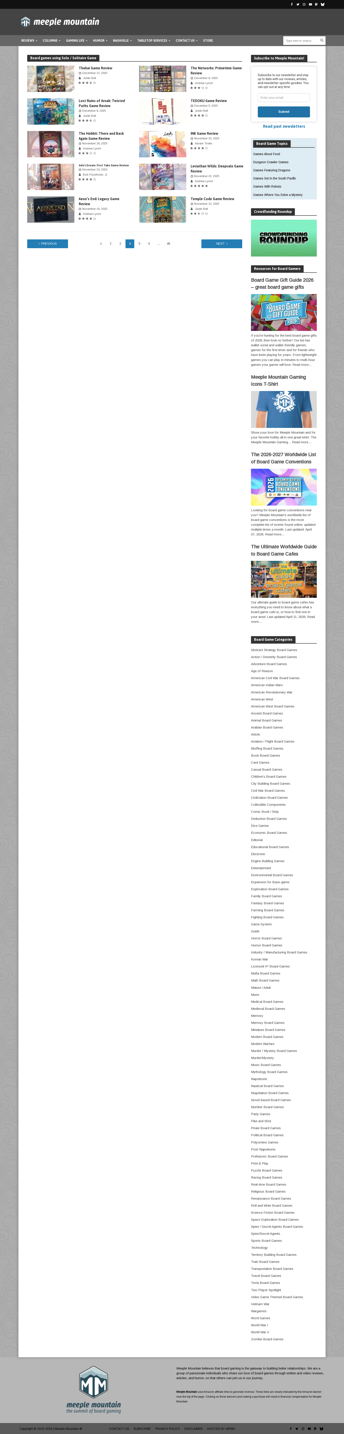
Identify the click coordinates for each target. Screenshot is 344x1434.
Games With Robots (267, 186)
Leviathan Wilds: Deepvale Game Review (217, 168)
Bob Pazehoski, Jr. (95, 174)
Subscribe (142, 1428)
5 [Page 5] (139, 243)
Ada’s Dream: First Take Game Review (104, 165)
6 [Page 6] (149, 243)
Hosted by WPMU (221, 1428)
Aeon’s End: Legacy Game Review (99, 201)
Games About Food (266, 154)
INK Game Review (204, 133)
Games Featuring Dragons (271, 170)
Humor (98, 40)
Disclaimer (194, 1428)
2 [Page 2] (110, 243)
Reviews (27, 40)
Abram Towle (203, 143)
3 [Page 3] (120, 243)
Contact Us (185, 40)
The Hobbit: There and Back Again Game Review (101, 135)
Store (208, 40)
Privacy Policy (167, 1428)
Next (220, 243)
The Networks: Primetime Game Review (216, 70)
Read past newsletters (284, 126)
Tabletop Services (152, 40)
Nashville (121, 40)
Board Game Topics (272, 143)
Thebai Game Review (95, 68)
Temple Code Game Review (212, 199)
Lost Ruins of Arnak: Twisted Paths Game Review (102, 103)
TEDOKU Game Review (209, 101)
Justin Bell (89, 78)
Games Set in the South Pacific (274, 178)
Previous (49, 243)
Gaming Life (75, 40)
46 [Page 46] (168, 243)
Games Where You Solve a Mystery (278, 195)
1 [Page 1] (101, 243)
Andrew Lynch (204, 83)
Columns (50, 40)
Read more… (302, 364)
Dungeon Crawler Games (270, 162)
